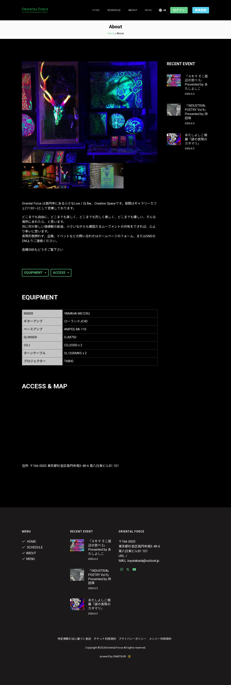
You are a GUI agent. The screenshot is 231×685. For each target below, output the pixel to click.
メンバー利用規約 (160, 638)
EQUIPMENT (33, 273)
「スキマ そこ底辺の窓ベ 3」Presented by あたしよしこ (196, 82)
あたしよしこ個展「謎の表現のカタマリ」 (196, 139)
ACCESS (59, 273)
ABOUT (29, 553)
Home (96, 10)
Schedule (32, 547)
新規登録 (200, 10)
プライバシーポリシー (132, 638)
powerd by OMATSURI (115, 656)
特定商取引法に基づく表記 (74, 638)
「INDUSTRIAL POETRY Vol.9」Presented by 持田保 (196, 112)
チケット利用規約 (105, 638)
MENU (148, 10)
